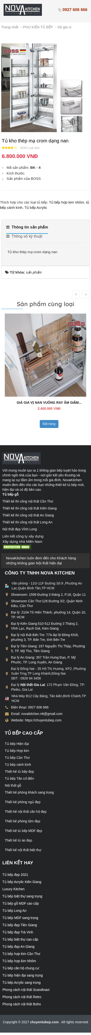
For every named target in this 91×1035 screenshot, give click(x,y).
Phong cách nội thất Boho (21, 1004)
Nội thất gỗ (13, 785)
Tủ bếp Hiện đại (17, 744)
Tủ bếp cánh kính (18, 764)
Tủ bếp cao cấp (24, 733)
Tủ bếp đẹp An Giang (18, 946)
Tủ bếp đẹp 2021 (15, 875)
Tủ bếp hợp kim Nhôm (19, 961)
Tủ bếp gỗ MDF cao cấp (20, 903)
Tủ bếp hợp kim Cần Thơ (21, 954)
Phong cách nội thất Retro (21, 997)
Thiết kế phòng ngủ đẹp (22, 802)
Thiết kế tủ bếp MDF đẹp (23, 831)
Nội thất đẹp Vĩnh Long (19, 529)
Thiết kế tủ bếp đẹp (19, 771)
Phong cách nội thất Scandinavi (26, 990)
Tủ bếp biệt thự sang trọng (22, 896)
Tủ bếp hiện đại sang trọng (22, 975)
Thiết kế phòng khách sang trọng (29, 792)
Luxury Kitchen (13, 889)
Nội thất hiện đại (49, 563)
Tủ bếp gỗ (10, 494)
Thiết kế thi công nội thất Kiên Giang (29, 508)
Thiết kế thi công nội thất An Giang (28, 515)
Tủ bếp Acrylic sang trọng (21, 982)
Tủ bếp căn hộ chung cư (20, 968)
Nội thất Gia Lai (32, 685)
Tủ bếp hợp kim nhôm (66, 202)
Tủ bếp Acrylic (35, 207)
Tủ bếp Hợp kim (17, 751)
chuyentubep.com (45, 1022)
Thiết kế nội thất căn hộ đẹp (25, 811)
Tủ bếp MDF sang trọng (20, 918)
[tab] (27, 229)
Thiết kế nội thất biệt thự (23, 850)
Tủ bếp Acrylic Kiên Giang (21, 882)
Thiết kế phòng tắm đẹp (22, 821)
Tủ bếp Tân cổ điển (19, 778)
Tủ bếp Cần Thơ (17, 758)
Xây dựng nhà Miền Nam (22, 541)
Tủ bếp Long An (14, 910)
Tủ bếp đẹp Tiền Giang (19, 925)
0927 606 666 (72, 9)
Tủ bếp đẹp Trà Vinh (17, 932)
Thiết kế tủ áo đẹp (18, 840)
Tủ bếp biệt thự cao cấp (20, 939)
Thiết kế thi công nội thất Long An (27, 522)
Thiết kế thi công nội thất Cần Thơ (27, 501)
